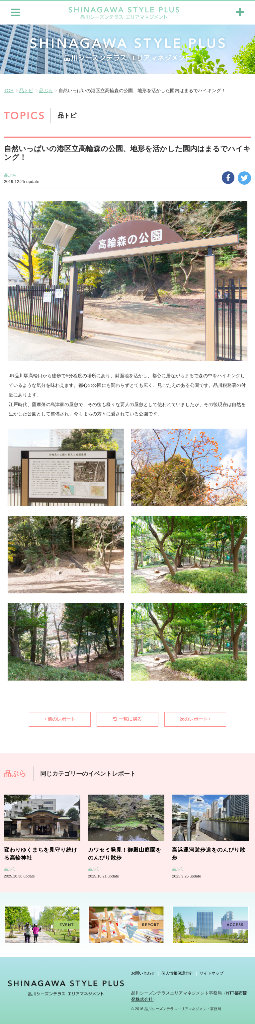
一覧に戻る (127, 718)
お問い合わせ (143, 972)
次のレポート (195, 718)
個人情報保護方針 (177, 972)
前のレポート (59, 718)
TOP (9, 89)
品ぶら (46, 89)
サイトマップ (211, 972)
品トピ (26, 89)
